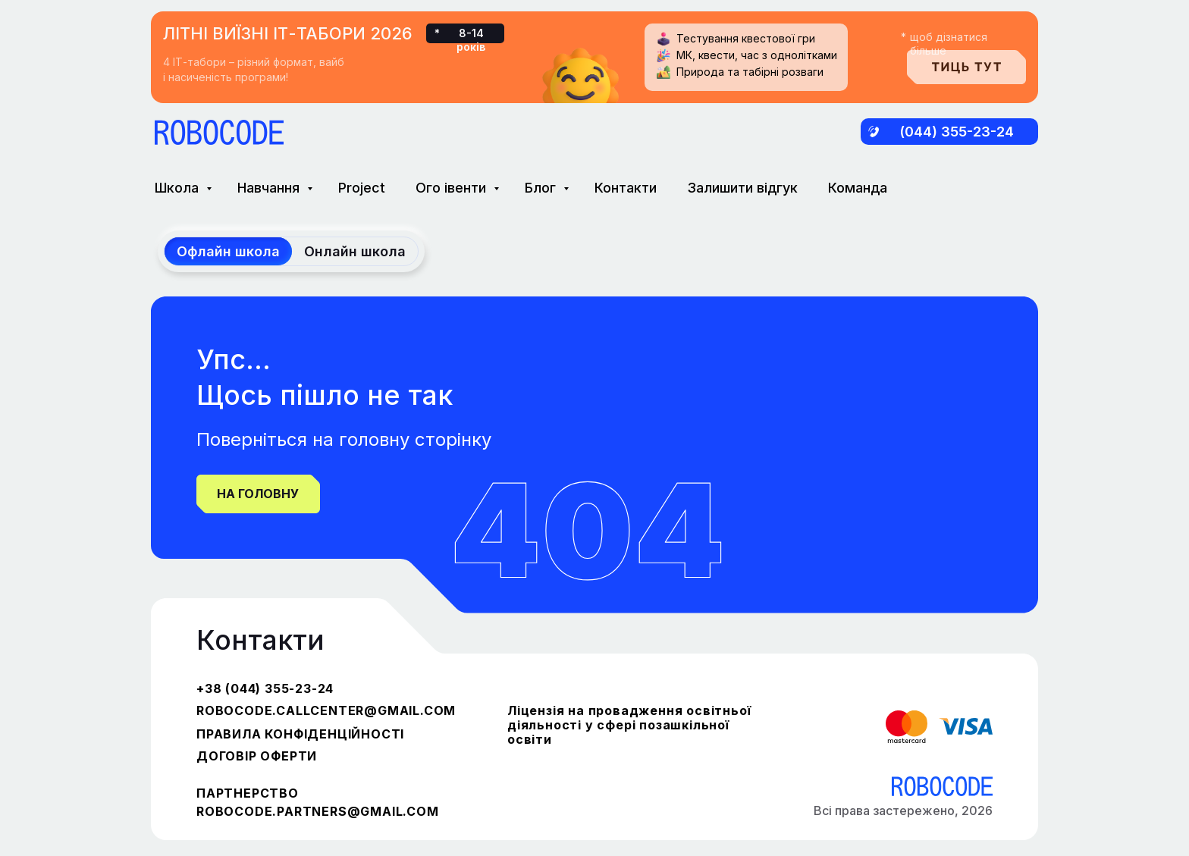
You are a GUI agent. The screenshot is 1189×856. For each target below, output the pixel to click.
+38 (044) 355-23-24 (265, 688)
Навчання (270, 188)
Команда (857, 188)
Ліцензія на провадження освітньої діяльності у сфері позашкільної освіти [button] (629, 725)
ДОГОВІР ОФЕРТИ (256, 756)
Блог (542, 188)
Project (361, 188)
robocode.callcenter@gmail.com (326, 710)
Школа (178, 188)
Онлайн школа (355, 251)
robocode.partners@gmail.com (317, 811)
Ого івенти (453, 188)
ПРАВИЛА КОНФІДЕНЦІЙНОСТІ (300, 734)
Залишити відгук (742, 188)
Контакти (625, 188)
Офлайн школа (228, 251)
